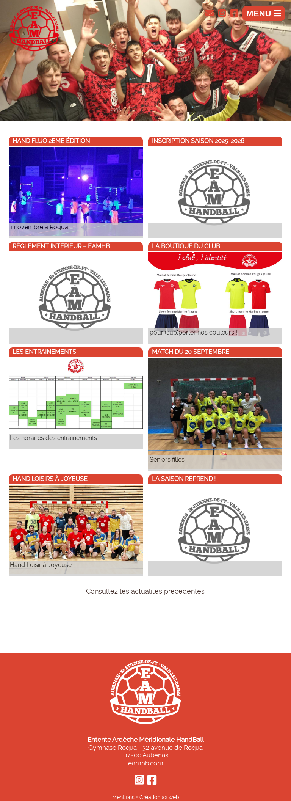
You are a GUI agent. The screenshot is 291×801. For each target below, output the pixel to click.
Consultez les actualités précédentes (145, 591)
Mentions (123, 797)
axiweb (170, 797)
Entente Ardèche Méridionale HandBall (146, 739)
